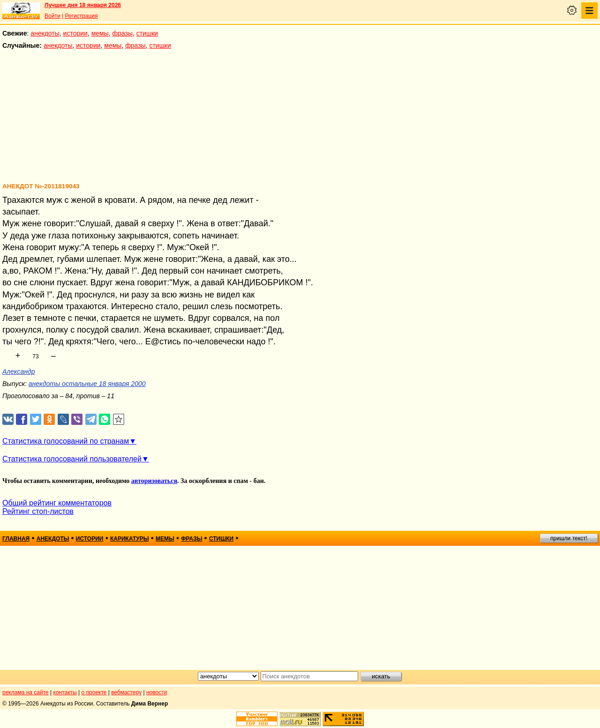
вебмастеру (126, 692)
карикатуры (129, 538)
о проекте (94, 692)
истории (75, 33)
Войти (52, 16)
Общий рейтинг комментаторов (57, 503)
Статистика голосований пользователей (72, 459)
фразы (122, 33)
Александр (18, 371)
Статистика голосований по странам (65, 441)
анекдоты (45, 33)
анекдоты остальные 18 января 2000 (87, 383)
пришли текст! (568, 538)
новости (156, 692)
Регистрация (81, 16)
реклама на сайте (25, 692)
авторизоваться (154, 480)
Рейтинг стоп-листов (38, 511)
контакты (65, 692)
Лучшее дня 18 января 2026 (83, 5)
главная (16, 538)
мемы (100, 33)
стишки (147, 33)
